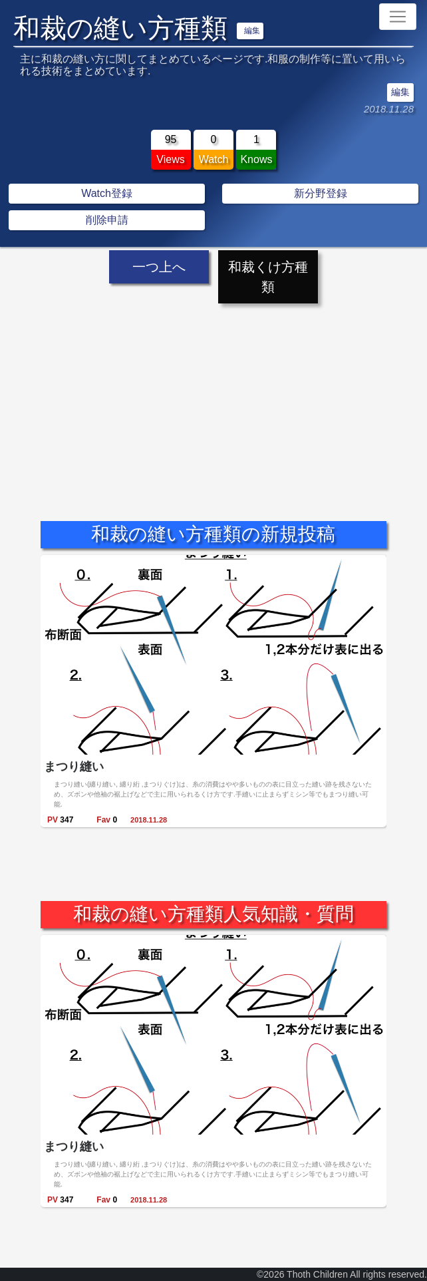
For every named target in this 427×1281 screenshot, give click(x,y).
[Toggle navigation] (397, 16)
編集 (252, 30)
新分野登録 (320, 193)
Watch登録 (106, 193)
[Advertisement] (213, 400)
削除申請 (107, 220)
